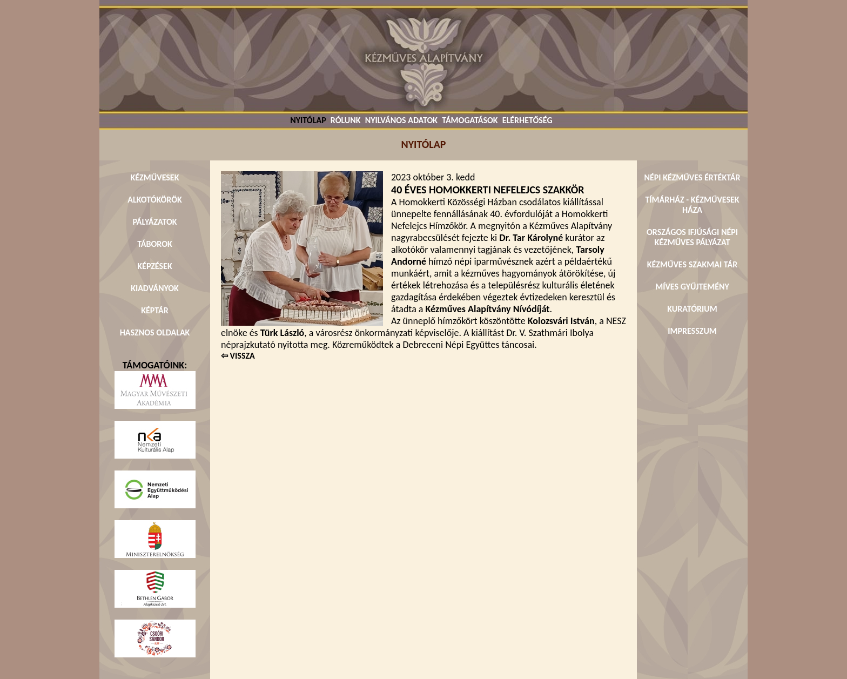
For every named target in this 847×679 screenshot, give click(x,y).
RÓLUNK (346, 120)
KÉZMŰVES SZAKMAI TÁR (692, 264)
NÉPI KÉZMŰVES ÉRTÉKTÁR (692, 177)
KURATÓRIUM (692, 309)
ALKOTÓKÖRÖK (154, 199)
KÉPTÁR (154, 310)
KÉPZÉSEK (154, 266)
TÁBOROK (154, 244)
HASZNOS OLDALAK (155, 332)
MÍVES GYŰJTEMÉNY (692, 286)
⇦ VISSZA (238, 356)
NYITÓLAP (308, 120)
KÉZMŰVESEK (155, 177)
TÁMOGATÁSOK (470, 120)
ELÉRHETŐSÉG (527, 120)
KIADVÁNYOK (155, 288)
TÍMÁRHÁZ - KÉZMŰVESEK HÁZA (692, 204)
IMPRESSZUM (692, 331)
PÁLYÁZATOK (154, 222)
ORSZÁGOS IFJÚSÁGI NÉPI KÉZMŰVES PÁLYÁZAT (692, 237)
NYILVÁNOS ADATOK (401, 120)
